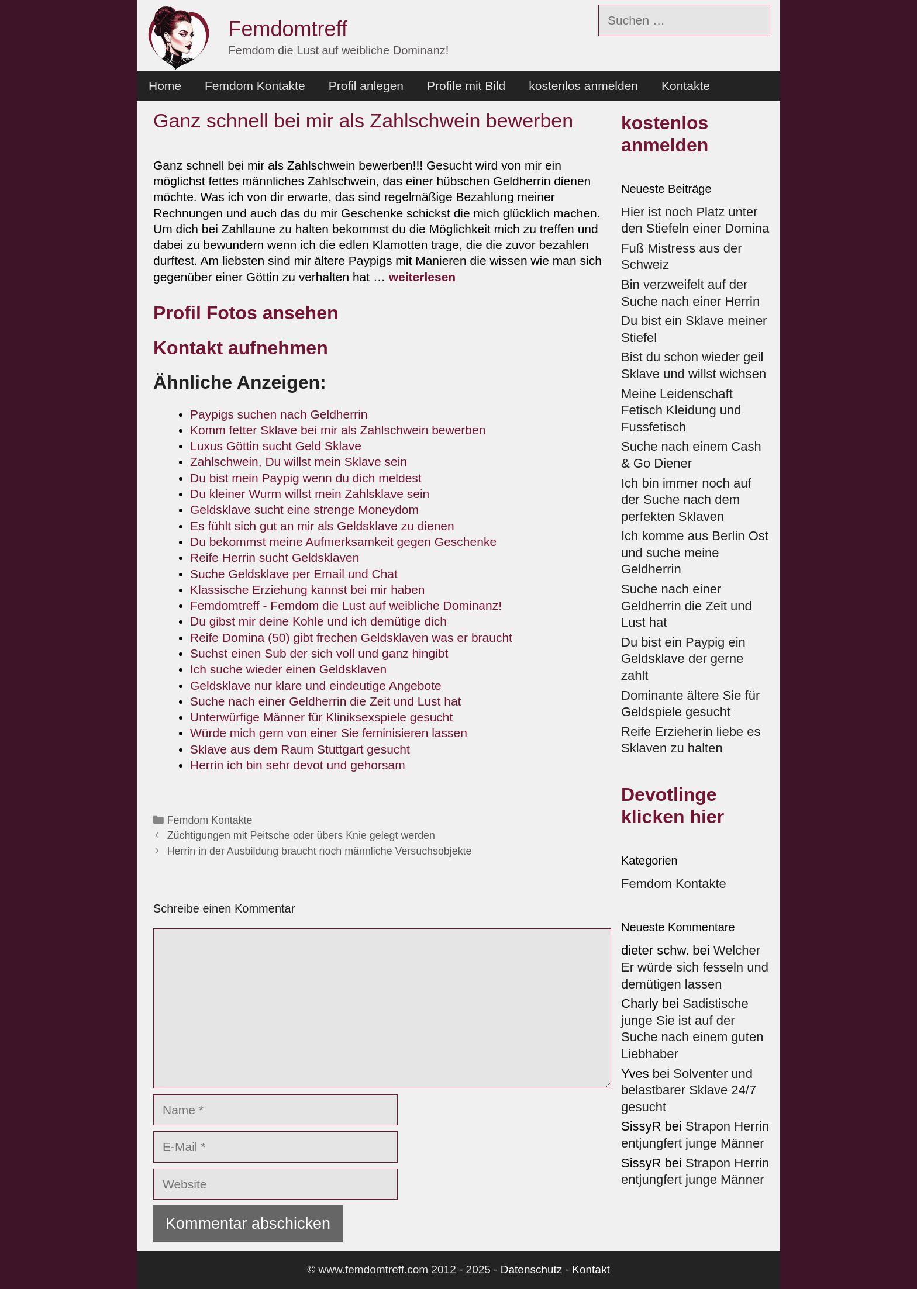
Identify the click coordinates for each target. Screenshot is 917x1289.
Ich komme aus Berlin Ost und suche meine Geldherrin (694, 552)
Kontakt (590, 1269)
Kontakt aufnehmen (240, 347)
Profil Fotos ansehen (245, 312)
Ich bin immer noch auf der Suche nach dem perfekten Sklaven (686, 500)
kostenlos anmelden (583, 85)
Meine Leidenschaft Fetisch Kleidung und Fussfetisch (681, 410)
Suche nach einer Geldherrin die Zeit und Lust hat (686, 606)
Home (165, 85)
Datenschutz (532, 1269)
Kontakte (685, 85)
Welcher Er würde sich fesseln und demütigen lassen (694, 967)
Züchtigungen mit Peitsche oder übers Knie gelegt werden (301, 835)
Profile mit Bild (466, 85)
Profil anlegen (366, 85)
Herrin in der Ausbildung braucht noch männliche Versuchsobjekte (319, 851)
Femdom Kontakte (255, 85)
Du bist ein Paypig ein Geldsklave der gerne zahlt (683, 659)
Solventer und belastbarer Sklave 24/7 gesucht (688, 1090)
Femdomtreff (288, 29)
